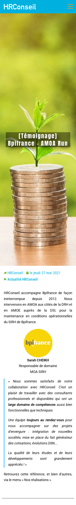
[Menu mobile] (70, 6)
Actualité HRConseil (22, 279)
